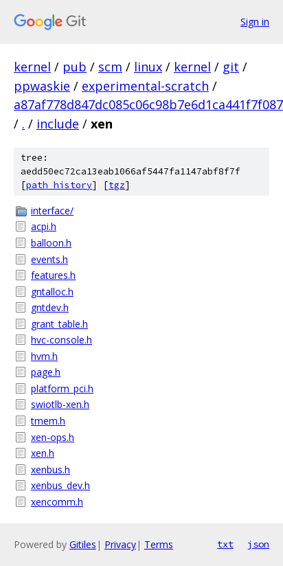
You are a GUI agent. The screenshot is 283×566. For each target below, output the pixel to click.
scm (110, 66)
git (231, 66)
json (258, 544)
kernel (32, 66)
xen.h (42, 453)
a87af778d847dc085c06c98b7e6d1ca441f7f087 (148, 104)
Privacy (120, 544)
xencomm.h (57, 501)
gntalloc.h (52, 291)
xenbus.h (50, 469)
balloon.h (51, 242)
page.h (45, 371)
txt (225, 544)
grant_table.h (59, 323)
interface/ (52, 210)
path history (59, 185)
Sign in (254, 21)
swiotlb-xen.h (60, 404)
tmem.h (48, 420)
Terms (158, 544)
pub (75, 66)
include (57, 123)
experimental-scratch (145, 86)
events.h (49, 259)
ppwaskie (42, 86)
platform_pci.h (62, 388)
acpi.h (43, 226)
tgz (117, 185)
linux (148, 66)
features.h (53, 275)
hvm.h (44, 356)
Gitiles (82, 544)
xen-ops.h (52, 437)
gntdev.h (50, 307)
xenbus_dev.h (60, 485)
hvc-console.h (61, 339)
